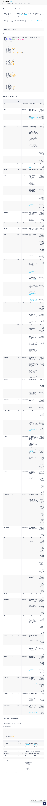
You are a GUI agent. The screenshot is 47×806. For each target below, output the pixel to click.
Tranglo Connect (9, 3)
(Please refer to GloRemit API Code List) (33, 429)
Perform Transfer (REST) (8, 19)
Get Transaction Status (32, 20)
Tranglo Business (18, 3)
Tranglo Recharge (27, 3)
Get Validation (21, 14)
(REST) (25, 14)
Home (3, 3)
